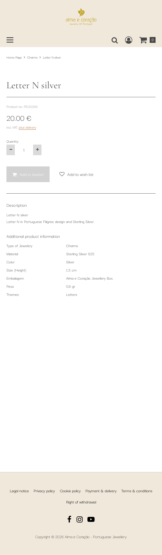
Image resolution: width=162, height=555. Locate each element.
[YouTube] (91, 520)
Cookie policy (70, 490)
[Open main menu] (9, 40)
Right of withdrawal (81, 502)
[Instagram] (80, 520)
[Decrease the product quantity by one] (10, 299)
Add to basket (32, 323)
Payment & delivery (101, 490)
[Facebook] (69, 520)
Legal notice (19, 490)
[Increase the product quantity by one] (37, 299)
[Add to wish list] (76, 323)
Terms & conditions (136, 490)
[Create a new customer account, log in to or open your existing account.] (128, 40)
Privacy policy (44, 490)
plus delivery (27, 276)
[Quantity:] (24, 299)
